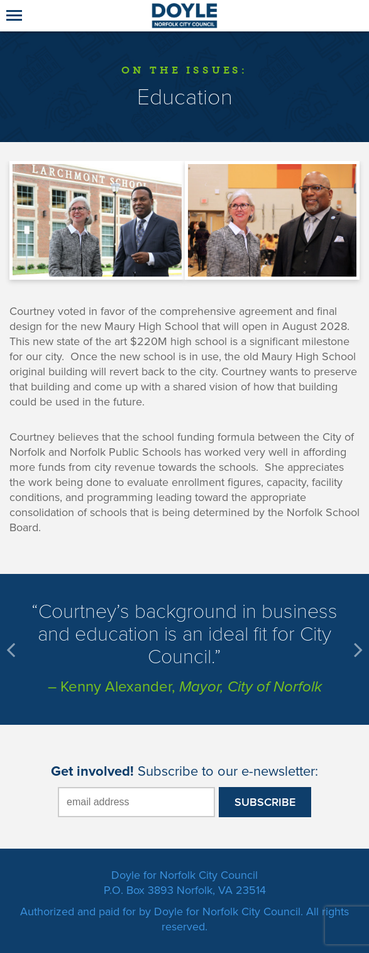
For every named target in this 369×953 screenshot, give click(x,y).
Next (356, 649)
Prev (12, 649)
